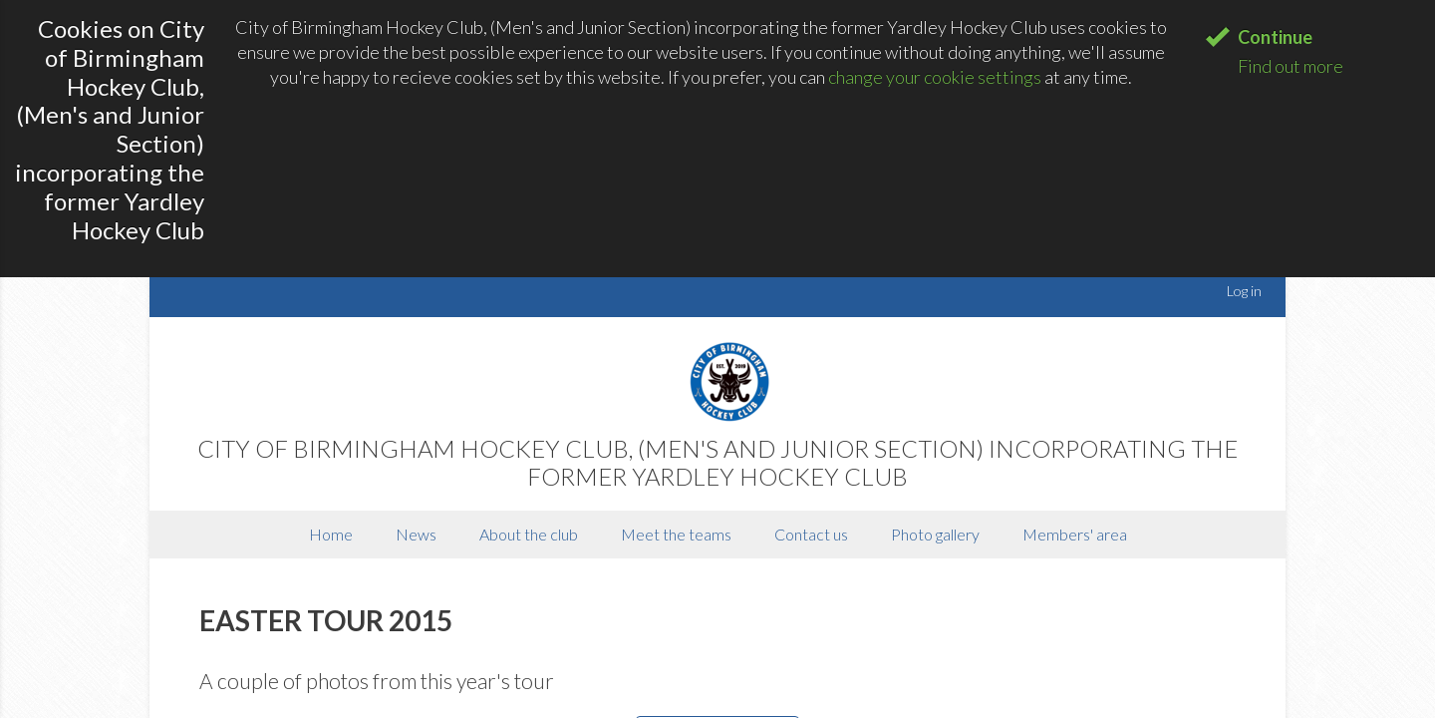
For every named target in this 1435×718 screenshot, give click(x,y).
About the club (528, 534)
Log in (1244, 290)
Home (331, 534)
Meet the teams (676, 534)
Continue (1275, 37)
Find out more (1290, 66)
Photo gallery (935, 534)
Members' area (1074, 534)
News (416, 534)
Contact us (811, 534)
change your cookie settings (934, 77)
